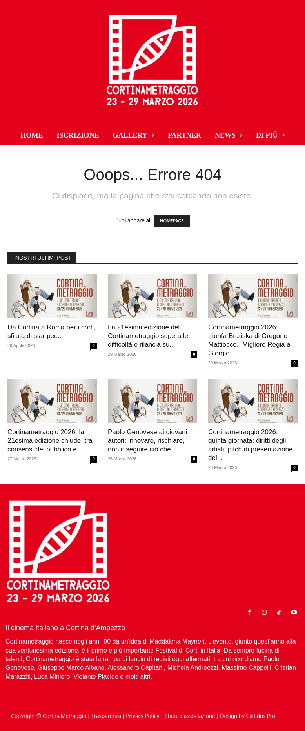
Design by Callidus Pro (247, 716)
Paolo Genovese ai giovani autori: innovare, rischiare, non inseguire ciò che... (147, 440)
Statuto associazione (189, 716)
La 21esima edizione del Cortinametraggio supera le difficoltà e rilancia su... (148, 336)
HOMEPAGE (171, 221)
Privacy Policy (143, 716)
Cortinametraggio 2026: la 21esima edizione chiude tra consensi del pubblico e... (49, 440)
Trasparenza (106, 716)
